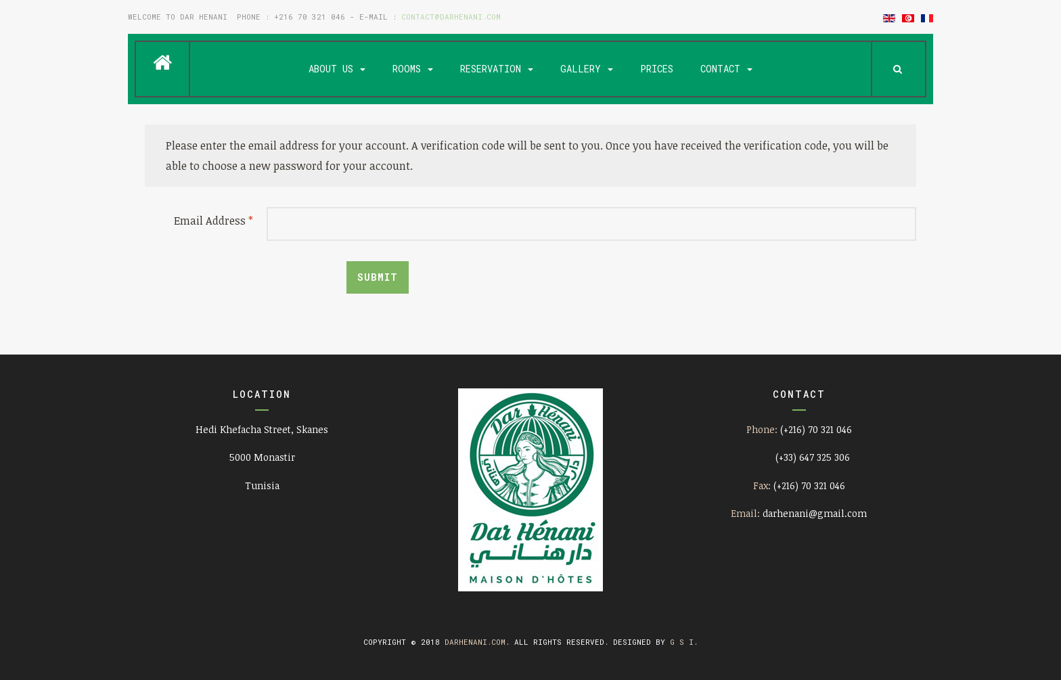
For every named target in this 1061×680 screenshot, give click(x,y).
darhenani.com (475, 642)
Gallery (586, 68)
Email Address (213, 220)
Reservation (496, 68)
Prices (656, 68)
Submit (377, 277)
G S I (682, 642)
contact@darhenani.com (451, 17)
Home (162, 63)
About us (337, 68)
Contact (726, 68)
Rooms (412, 68)
